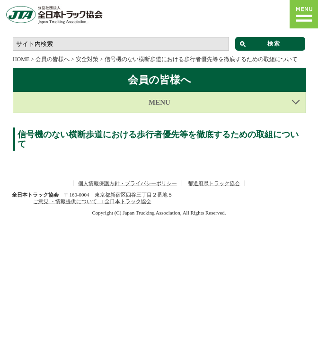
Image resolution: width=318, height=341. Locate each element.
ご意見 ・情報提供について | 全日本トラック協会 (92, 201)
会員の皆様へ (52, 59)
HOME (21, 59)
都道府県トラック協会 (214, 183)
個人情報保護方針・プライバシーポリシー (127, 183)
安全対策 (87, 59)
